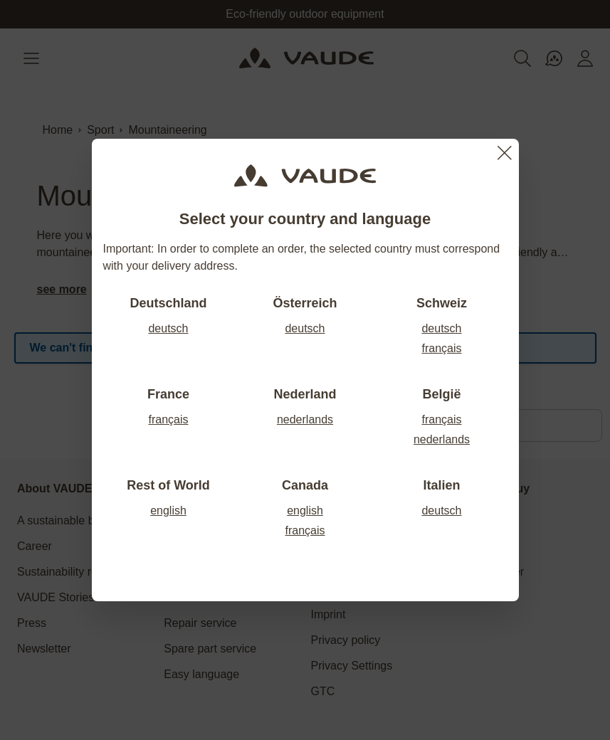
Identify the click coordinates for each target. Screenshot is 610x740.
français (441, 348)
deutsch (168, 328)
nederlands (305, 419)
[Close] (505, 153)
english (168, 510)
